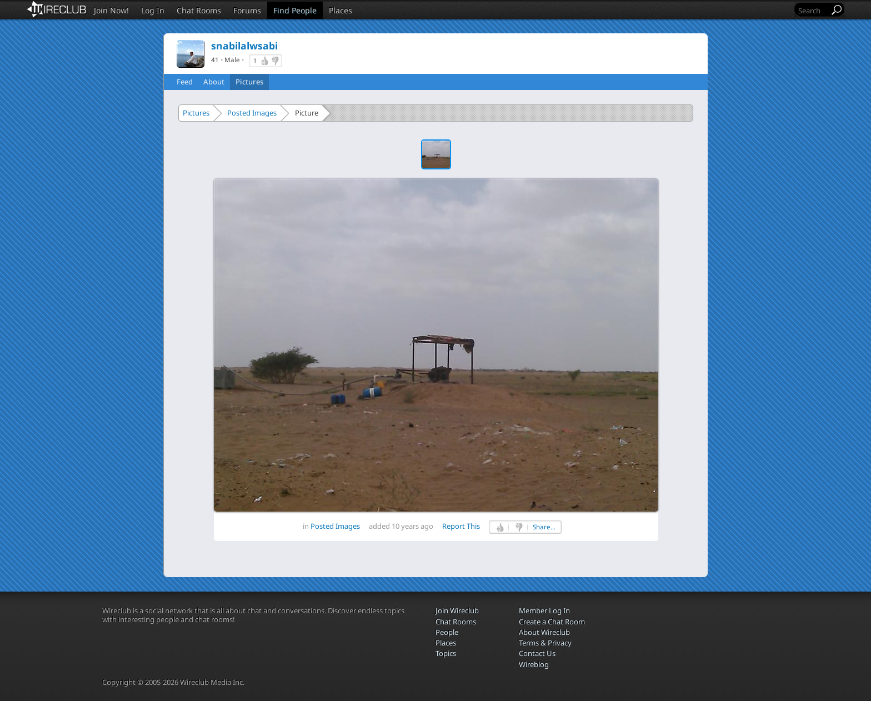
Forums (247, 10)
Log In (152, 10)
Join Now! (111, 10)
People (447, 632)
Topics (446, 653)
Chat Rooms (199, 10)
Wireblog (534, 664)
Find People (295, 10)
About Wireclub (544, 632)
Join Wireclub (457, 610)
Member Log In (544, 610)
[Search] (813, 10)
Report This (461, 526)
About (213, 82)
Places (340, 10)
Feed (185, 82)
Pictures (249, 82)
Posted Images (252, 113)
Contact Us (537, 653)
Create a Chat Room (552, 621)
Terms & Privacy (545, 642)
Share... (544, 527)
